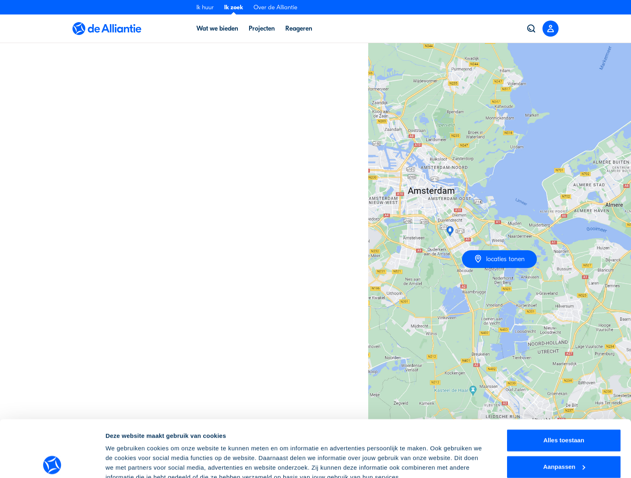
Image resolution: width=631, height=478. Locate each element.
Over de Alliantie (275, 7)
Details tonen (124, 462)
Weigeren (563, 436)
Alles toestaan (563, 383)
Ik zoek (233, 7)
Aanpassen (564, 409)
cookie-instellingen (404, 440)
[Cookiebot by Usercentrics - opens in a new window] (52, 462)
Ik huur (205, 7)
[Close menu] (550, 29)
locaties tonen (499, 259)
